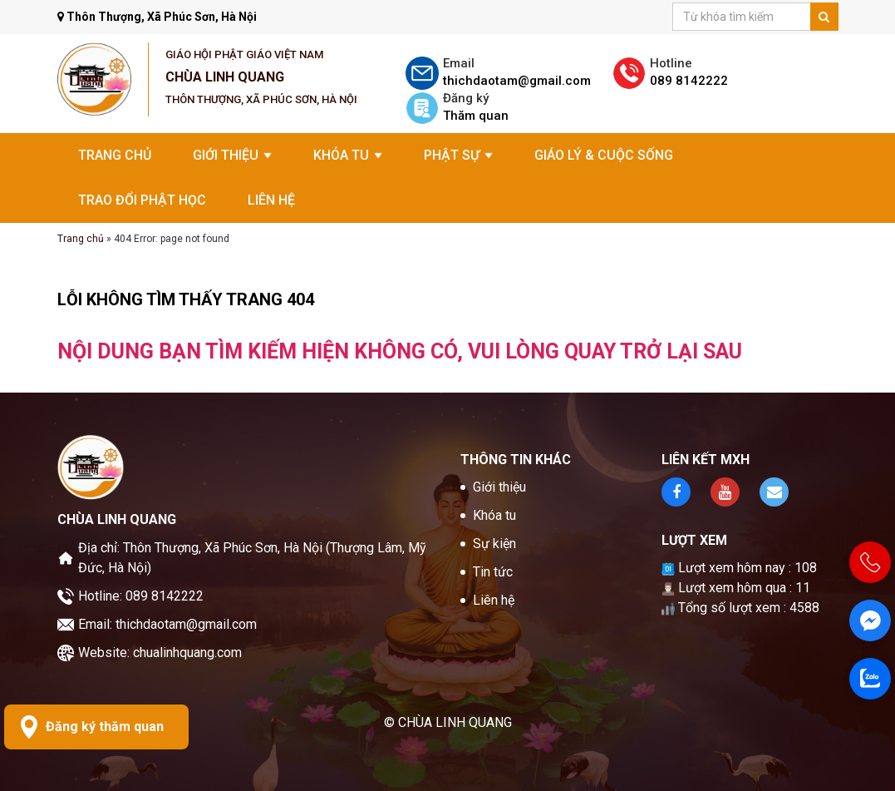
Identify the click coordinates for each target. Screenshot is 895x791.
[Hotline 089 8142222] (870, 562)
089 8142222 (164, 596)
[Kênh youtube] (725, 492)
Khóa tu (347, 155)
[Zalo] (870, 679)
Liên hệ (271, 200)
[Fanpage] (870, 620)
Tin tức (493, 572)
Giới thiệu (232, 155)
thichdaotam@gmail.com (186, 624)
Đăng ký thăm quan (105, 726)
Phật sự (458, 155)
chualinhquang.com (187, 652)
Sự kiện (494, 543)
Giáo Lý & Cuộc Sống (603, 155)
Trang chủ (114, 155)
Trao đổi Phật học (142, 200)
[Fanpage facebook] (676, 492)
